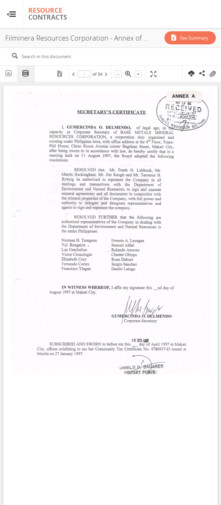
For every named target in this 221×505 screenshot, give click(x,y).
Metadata (60, 74)
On (212, 74)
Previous (74, 75)
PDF (25, 74)
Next (105, 75)
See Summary (194, 38)
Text (8, 74)
